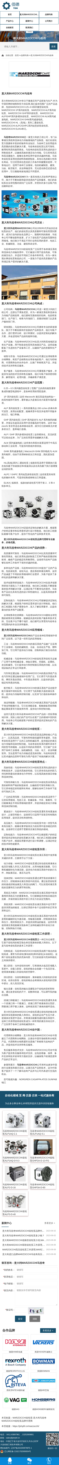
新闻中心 (29, 21)
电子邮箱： (9, 1283)
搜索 (53, 46)
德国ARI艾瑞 (43, 1390)
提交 (20, 1319)
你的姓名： (9, 1270)
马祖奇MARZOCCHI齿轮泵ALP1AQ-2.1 (15, 1132)
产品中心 (10, 21)
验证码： (10, 1310)
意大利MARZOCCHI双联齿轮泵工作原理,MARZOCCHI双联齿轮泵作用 (24, 1245)
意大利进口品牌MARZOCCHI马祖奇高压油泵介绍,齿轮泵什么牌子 (24, 1254)
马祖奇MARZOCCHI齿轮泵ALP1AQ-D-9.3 (15, 1159)
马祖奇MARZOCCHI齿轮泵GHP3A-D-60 (42, 1186)
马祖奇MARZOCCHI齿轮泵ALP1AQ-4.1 (42, 1132)
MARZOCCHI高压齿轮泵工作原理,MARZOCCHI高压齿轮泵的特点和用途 (24, 1249)
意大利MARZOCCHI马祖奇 (29, 14)
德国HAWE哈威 (15, 1352)
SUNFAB (52, 1079)
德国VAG (15, 1409)
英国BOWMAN (43, 1371)
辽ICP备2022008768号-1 (21, 1448)
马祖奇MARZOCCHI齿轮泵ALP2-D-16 (15, 1186)
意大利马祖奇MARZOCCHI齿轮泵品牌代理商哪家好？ (24, 1231)
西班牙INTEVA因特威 (16, 1390)
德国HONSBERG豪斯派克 (43, 1409)
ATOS (45, 1079)
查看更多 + (49, 1223)
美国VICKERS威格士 (43, 1352)
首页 (10, 14)
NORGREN (25, 1079)
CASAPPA (36, 1079)
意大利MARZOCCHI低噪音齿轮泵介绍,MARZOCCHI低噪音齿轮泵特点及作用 (24, 1240)
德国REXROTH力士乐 (15, 1371)
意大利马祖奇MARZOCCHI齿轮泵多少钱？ (23, 1235)
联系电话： (9, 1276)
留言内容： (9, 1290)
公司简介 (49, 21)
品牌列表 (49, 14)
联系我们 (29, 28)
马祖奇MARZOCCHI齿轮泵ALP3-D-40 (15, 1213)
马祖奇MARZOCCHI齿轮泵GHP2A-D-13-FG (42, 1159)
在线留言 (10, 28)
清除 (35, 1319)
